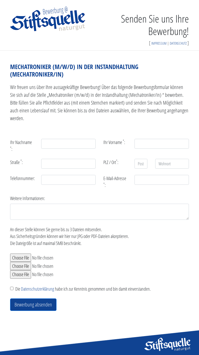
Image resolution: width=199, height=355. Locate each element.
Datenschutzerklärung (37, 289)
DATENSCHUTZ (178, 43)
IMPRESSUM (159, 43)
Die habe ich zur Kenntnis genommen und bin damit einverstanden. (83, 289)
